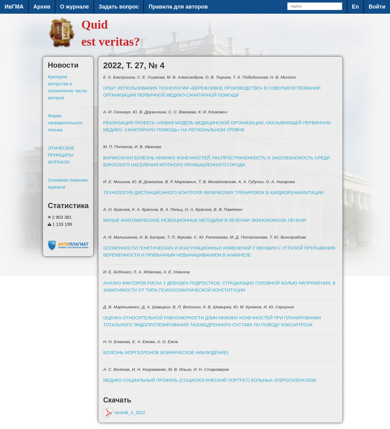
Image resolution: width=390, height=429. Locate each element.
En (355, 7)
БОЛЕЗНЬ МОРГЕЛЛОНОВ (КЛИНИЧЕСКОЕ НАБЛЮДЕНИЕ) (166, 352)
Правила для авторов (178, 7)
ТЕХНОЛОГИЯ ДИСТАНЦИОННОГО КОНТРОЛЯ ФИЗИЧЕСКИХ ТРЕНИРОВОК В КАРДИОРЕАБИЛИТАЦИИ (213, 192)
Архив (41, 7)
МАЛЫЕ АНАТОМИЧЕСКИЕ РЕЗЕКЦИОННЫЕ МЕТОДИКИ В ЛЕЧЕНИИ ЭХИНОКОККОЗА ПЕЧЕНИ (204, 220)
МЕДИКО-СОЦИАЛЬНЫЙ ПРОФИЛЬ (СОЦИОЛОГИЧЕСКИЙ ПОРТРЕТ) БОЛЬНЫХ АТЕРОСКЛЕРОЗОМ (209, 380)
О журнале (74, 7)
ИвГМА (14, 7)
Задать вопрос (119, 7)
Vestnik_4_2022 (124, 412)
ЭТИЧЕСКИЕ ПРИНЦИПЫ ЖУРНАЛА (61, 155)
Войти (377, 7)
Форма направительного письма (65, 122)
